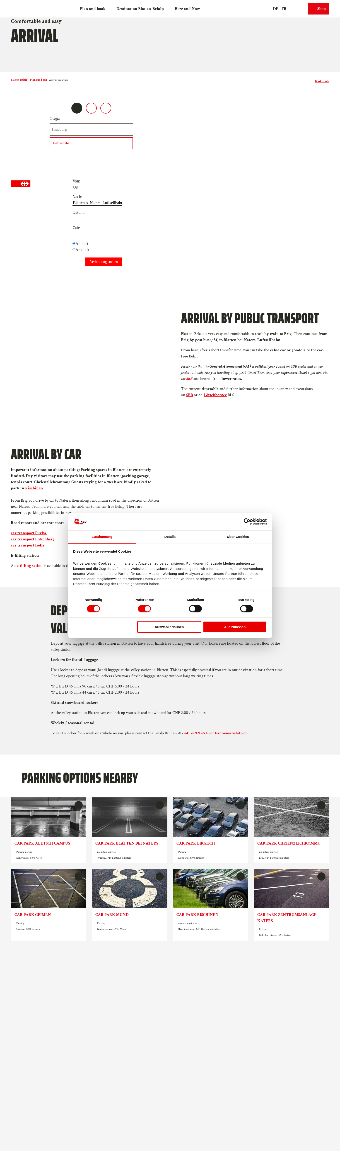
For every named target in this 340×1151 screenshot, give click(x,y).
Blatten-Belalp (19, 80)
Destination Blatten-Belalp (140, 8)
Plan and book (93, 8)
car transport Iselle (27, 545)
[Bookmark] (322, 80)
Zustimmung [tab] (102, 537)
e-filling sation (30, 565)
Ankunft (82, 250)
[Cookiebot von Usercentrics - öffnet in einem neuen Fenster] (247, 521)
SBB (189, 395)
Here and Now (187, 8)
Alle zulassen (235, 627)
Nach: (77, 196)
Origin (55, 118)
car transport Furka (29, 533)
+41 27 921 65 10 (197, 733)
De (275, 8)
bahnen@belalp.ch (231, 733)
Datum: (78, 212)
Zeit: (76, 228)
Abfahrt (81, 243)
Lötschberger (215, 395)
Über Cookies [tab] (238, 537)
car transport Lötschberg (33, 539)
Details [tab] (170, 537)
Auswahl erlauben (169, 627)
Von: (76, 181)
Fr (284, 8)
